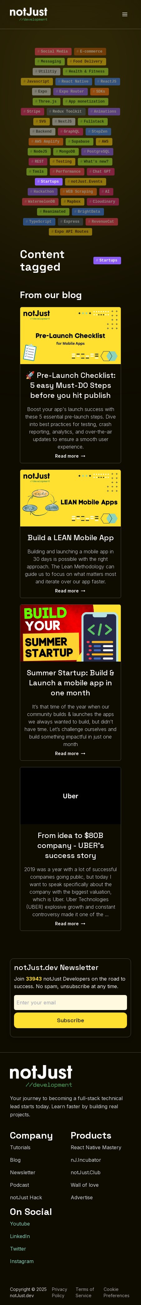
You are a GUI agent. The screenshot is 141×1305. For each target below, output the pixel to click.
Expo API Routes (69, 232)
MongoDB (65, 152)
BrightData (87, 212)
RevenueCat (101, 222)
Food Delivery (86, 61)
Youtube (20, 1224)
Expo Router (70, 91)
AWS (103, 142)
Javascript (36, 81)
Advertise (82, 1197)
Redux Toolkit (65, 111)
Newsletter (22, 1172)
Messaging (49, 61)
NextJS (63, 121)
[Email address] (70, 1002)
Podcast (19, 1185)
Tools (36, 172)
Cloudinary (102, 202)
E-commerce (89, 51)
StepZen (97, 131)
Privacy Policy (59, 1292)
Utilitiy (46, 71)
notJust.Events (85, 182)
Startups (48, 182)
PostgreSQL (97, 152)
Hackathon (42, 192)
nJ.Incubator (86, 1160)
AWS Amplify (45, 142)
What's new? (94, 162)
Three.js (46, 101)
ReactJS (106, 81)
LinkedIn (20, 1236)
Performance (66, 172)
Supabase (79, 142)
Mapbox (71, 202)
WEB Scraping (78, 192)
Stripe (31, 111)
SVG (41, 121)
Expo (41, 91)
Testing (62, 162)
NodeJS (38, 152)
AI (106, 192)
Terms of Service (85, 1292)
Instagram (22, 1261)
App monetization (85, 101)
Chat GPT (100, 172)
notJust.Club (86, 1172)
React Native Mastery (96, 1147)
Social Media (52, 51)
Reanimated (52, 212)
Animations (103, 111)
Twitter (18, 1249)
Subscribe (70, 1020)
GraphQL (70, 131)
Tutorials (20, 1147)
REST (37, 162)
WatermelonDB (40, 202)
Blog (15, 1160)
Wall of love (85, 1185)
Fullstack (92, 121)
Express (70, 222)
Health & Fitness (85, 71)
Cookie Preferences (116, 1292)
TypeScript (38, 222)
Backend (42, 131)
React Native (73, 81)
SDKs (99, 91)
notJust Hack (26, 1197)
